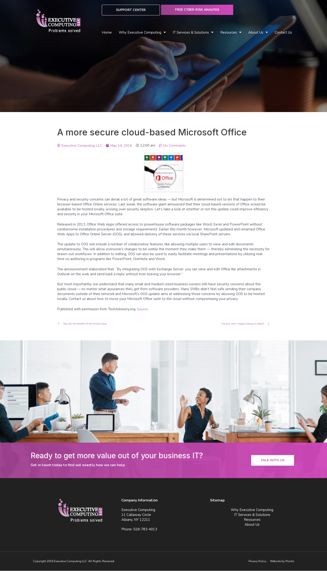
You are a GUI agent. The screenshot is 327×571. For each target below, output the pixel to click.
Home (107, 32)
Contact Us (283, 32)
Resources (230, 32)
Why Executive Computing (142, 32)
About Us (258, 32)
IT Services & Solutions (193, 32)
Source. (143, 309)
